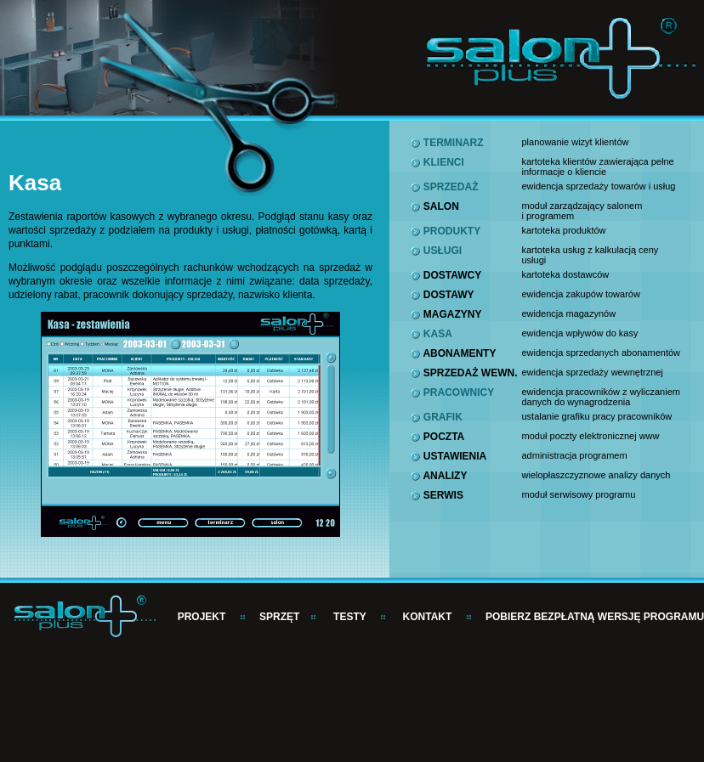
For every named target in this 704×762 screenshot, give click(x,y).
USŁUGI (436, 251)
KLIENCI (437, 162)
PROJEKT (202, 617)
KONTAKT (427, 617)
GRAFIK (436, 417)
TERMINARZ (447, 143)
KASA (431, 334)
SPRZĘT (279, 617)
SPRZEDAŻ (444, 187)
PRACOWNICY (452, 392)
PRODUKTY (445, 231)
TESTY (349, 617)
